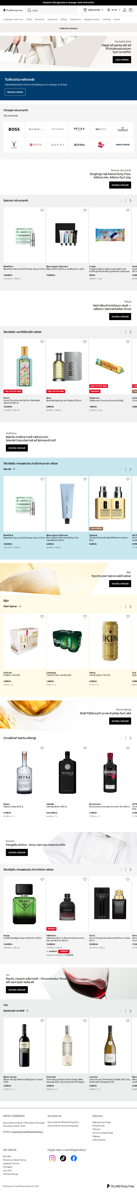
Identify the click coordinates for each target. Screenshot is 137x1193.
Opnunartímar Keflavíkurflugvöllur (63, 1122)
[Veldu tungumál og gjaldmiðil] (114, 9)
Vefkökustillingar (10, 1174)
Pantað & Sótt (98, 1126)
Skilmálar (7, 1156)
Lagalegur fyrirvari (11, 1163)
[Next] (130, 200)
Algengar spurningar (101, 1122)
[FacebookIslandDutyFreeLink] (74, 1162)
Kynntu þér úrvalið (14, 1010)
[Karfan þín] (130, 10)
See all (7, 469)
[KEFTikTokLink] (63, 1162)
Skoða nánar (120, 185)
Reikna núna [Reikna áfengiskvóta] (15, 92)
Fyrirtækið (7, 1167)
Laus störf (7, 1170)
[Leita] (51, 10)
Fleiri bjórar (10, 606)
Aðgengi (96, 1136)
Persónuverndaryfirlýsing (14, 1160)
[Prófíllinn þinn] (125, 10)
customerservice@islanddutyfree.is (27, 1132)
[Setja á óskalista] (42, 210)
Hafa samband (98, 1140)
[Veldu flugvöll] (93, 9)
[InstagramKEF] (53, 1162)
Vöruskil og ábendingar (102, 1133)
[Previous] (121, 200)
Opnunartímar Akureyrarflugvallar (63, 1126)
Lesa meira (122, 59)
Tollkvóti (96, 1129)
